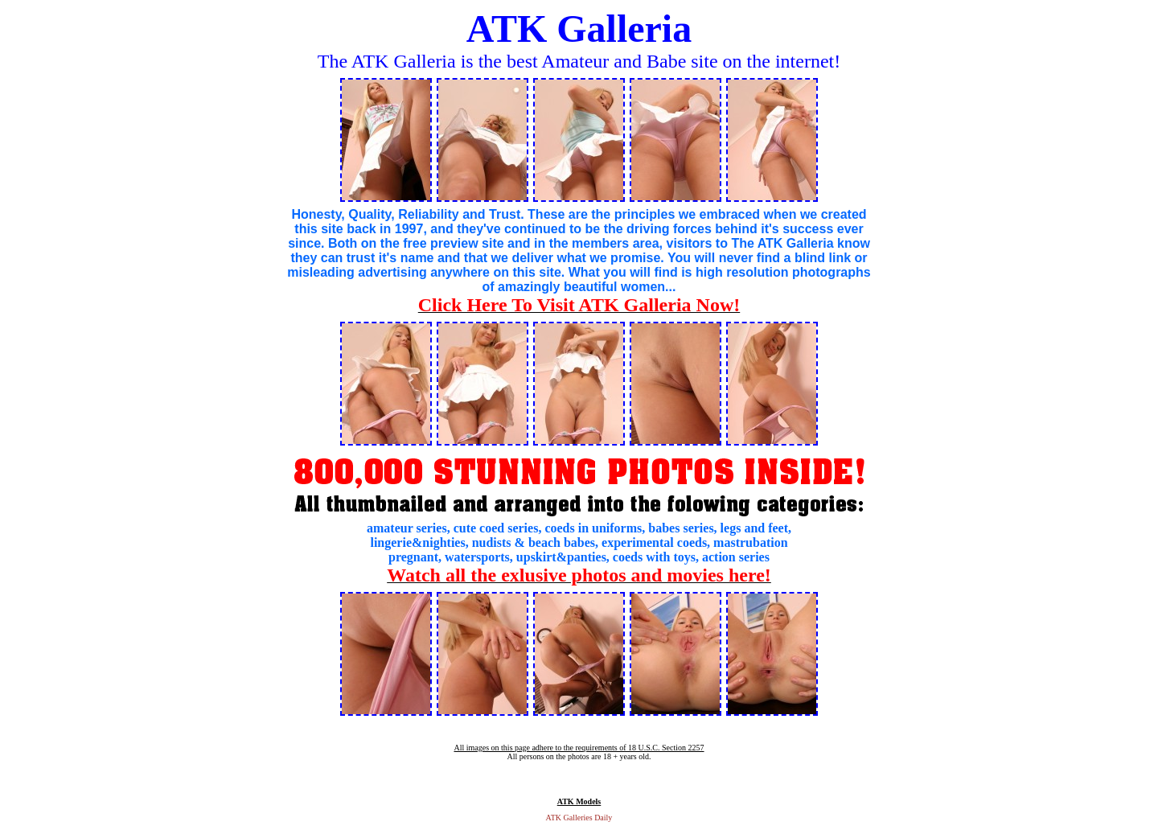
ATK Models (579, 801)
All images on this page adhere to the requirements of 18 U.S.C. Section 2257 (579, 747)
